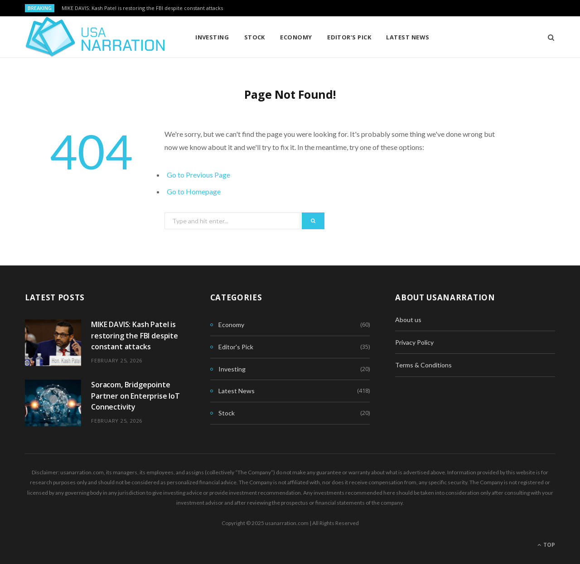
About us (408, 319)
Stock (254, 37)
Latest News (407, 37)
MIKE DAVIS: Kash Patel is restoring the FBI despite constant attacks (142, 8)
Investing (212, 37)
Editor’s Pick (349, 37)
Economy (296, 37)
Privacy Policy (414, 342)
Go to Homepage (194, 191)
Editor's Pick (235, 347)
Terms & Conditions (423, 365)
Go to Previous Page (198, 174)
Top (546, 545)
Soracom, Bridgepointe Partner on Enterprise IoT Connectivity (135, 396)
